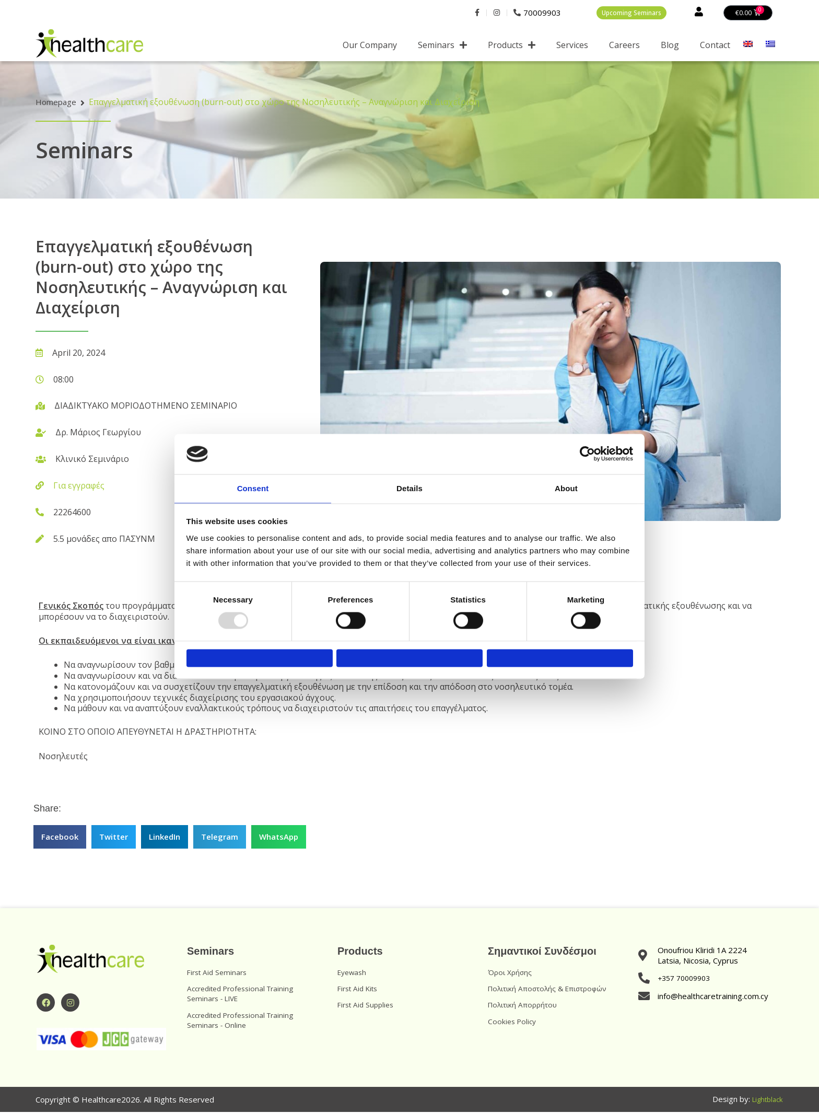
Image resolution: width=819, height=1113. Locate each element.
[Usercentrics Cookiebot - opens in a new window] (587, 449)
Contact (715, 46)
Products (511, 46)
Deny (259, 658)
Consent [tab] (253, 484)
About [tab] (566, 484)
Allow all (560, 658)
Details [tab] (409, 484)
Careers (624, 46)
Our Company (370, 46)
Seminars (442, 46)
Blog (670, 46)
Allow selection (409, 658)
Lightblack (765, 1101)
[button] (59, 838)
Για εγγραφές (78, 487)
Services (572, 46)
